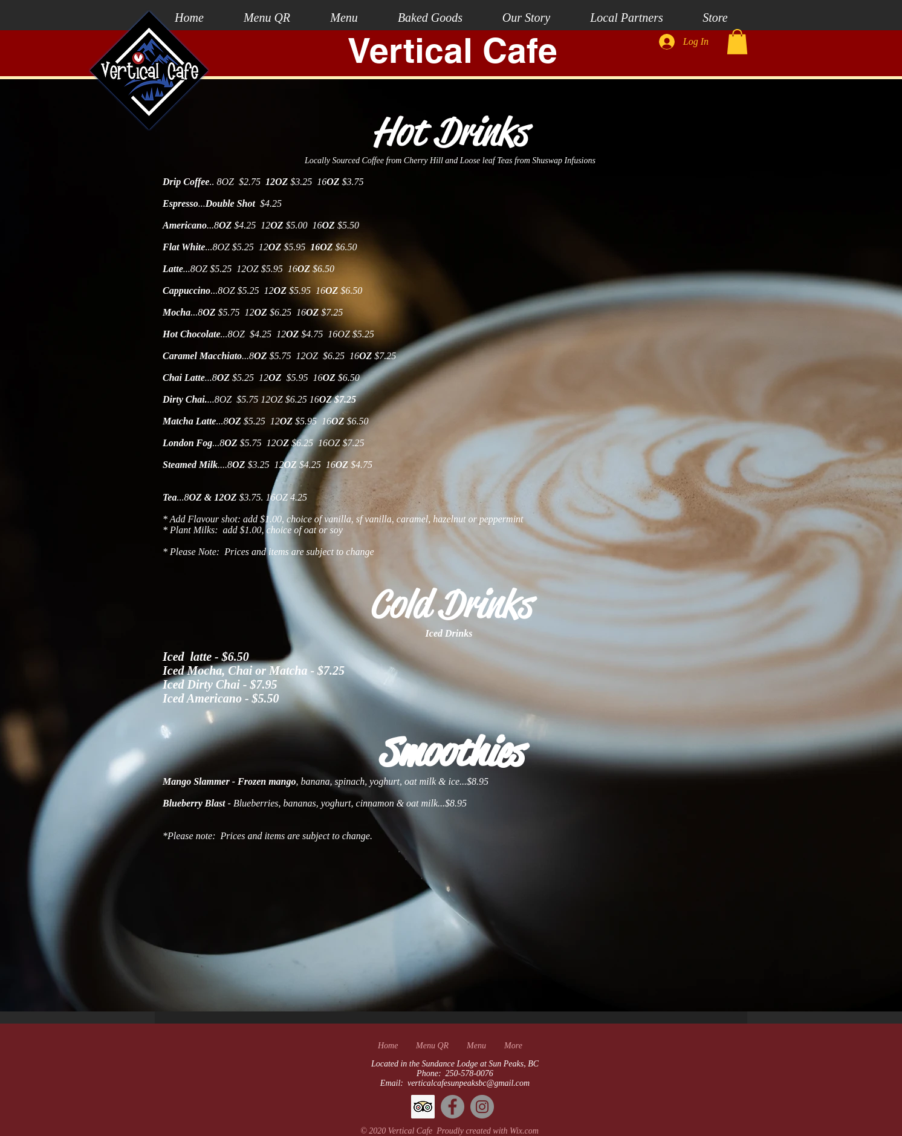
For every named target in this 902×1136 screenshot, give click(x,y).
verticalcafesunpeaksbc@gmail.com (468, 1083)
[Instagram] (482, 1106)
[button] (737, 41)
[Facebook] (452, 1106)
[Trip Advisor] (423, 1106)
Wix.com (524, 1130)
